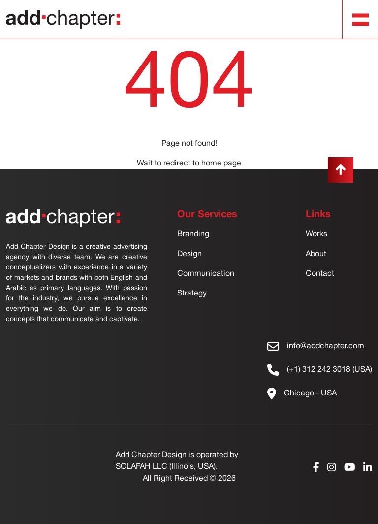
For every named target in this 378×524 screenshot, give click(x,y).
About (316, 254)
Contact (320, 273)
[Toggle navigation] (360, 20)
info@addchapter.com (325, 346)
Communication (205, 273)
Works (316, 234)
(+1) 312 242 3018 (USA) (329, 369)
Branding (193, 234)
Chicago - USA (310, 393)
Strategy (192, 293)
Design (189, 254)
